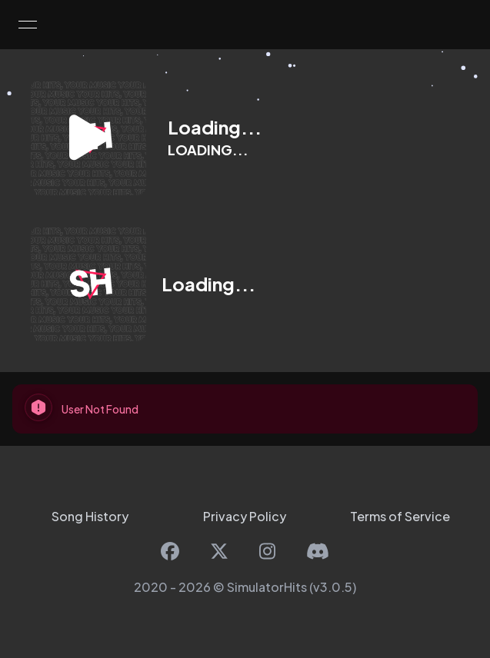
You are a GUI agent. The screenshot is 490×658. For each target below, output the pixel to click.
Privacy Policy (244, 516)
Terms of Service (400, 516)
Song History (90, 516)
